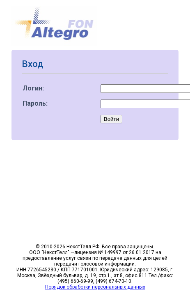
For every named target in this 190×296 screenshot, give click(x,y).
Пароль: (35, 103)
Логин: (33, 88)
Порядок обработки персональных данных (95, 287)
